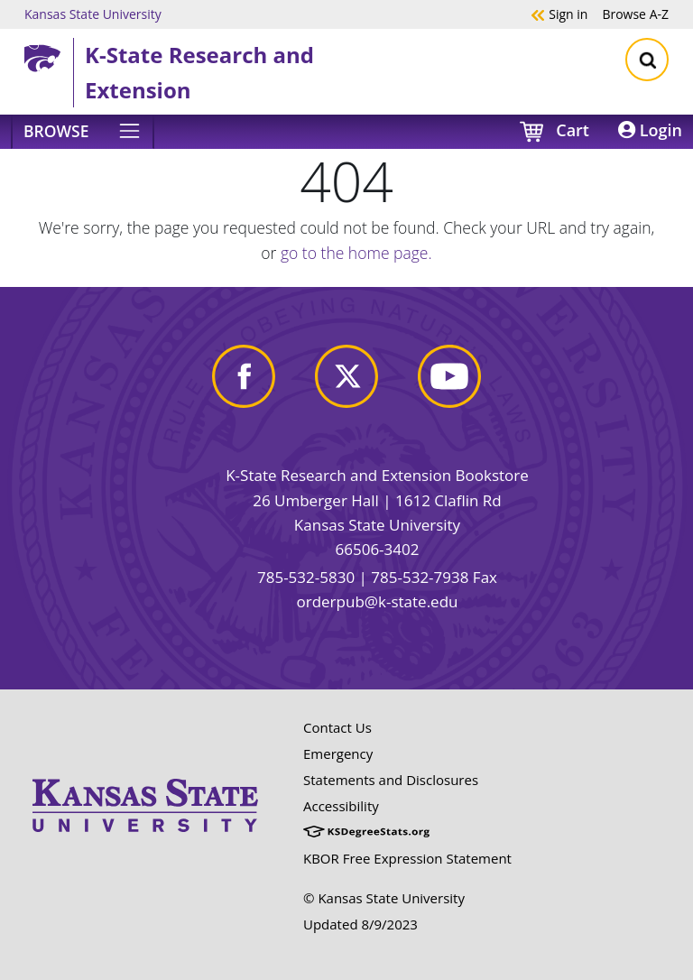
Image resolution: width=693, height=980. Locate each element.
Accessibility (341, 806)
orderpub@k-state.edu (377, 601)
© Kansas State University (384, 898)
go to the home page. (356, 252)
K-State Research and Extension (199, 72)
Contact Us (337, 727)
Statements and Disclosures (390, 780)
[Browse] (82, 132)
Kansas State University (93, 14)
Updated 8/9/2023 (360, 924)
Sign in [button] (559, 14)
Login (650, 130)
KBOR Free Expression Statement (407, 858)
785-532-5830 (306, 577)
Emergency (338, 753)
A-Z (635, 14)
